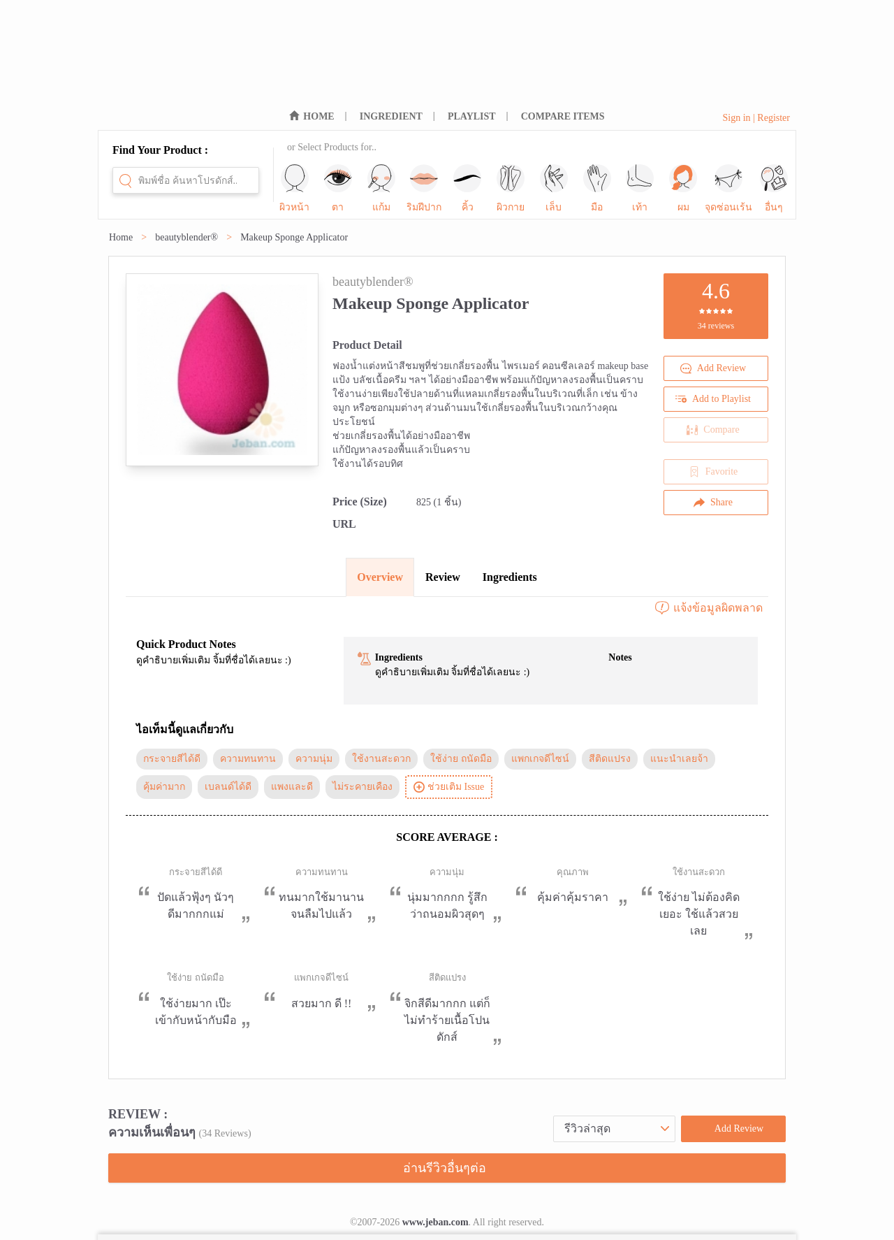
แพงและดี (292, 786)
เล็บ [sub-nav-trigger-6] (554, 188)
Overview (380, 577)
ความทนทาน (248, 759)
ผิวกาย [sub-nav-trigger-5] (511, 188)
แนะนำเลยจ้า (679, 759)
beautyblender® (186, 237)
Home (121, 237)
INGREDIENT (391, 116)
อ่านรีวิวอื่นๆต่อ (444, 1168)
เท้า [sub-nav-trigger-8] (640, 188)
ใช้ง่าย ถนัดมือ (461, 759)
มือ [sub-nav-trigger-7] (597, 188)
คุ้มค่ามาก (164, 786)
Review (442, 577)
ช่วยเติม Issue (448, 787)
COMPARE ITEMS (563, 116)
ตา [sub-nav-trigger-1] (338, 188)
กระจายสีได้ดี (171, 759)
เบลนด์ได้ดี (228, 786)
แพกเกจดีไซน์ (540, 759)
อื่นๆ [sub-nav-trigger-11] (774, 188)
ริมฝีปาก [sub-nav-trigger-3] (423, 188)
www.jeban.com (435, 1222)
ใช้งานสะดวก (381, 759)
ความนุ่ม (313, 759)
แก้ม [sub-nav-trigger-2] (381, 188)
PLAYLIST (472, 116)
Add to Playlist (713, 399)
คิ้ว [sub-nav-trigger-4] (467, 188)
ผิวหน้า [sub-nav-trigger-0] (294, 188)
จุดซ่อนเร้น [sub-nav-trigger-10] (728, 188)
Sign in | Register (756, 118)
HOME (318, 116)
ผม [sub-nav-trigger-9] (683, 188)
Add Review (713, 368)
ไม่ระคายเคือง (362, 786)
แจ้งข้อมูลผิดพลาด (708, 608)
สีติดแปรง (610, 759)
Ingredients (510, 577)
